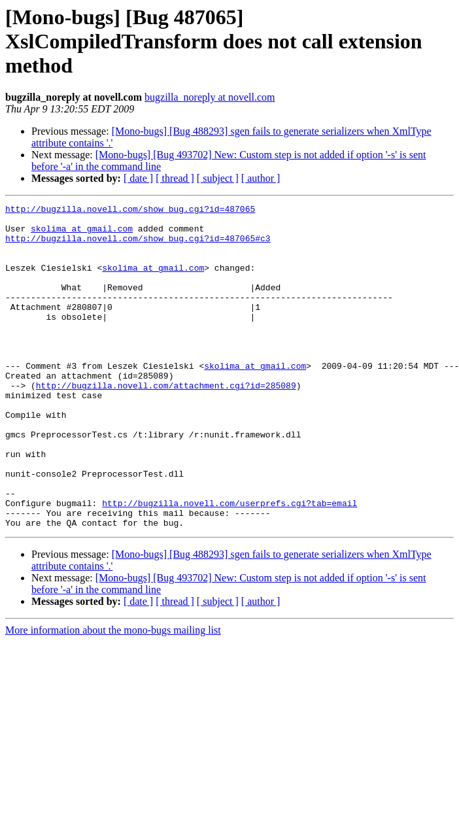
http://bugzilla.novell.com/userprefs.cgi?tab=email (229, 564)
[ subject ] (218, 178)
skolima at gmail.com (82, 234)
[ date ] (138, 178)
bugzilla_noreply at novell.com (209, 97)
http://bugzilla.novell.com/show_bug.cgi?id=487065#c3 (138, 246)
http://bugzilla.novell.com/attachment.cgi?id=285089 (166, 422)
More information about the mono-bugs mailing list (113, 694)
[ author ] (260, 178)
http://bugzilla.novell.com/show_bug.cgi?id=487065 (130, 210)
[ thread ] (175, 178)
